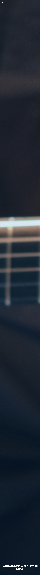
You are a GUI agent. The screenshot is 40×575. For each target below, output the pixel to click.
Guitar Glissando (20, 2)
